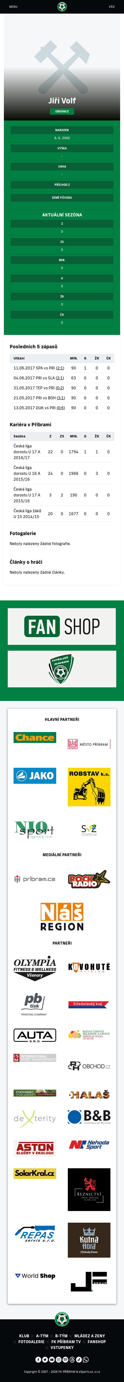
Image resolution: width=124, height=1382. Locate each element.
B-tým (61, 1335)
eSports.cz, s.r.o (89, 1371)
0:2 (60, 387)
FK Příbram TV (66, 1341)
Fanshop (97, 1341)
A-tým (42, 1335)
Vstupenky (62, 1347)
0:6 (61, 407)
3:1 (61, 397)
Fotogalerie (31, 1341)
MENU (13, 7)
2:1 (60, 368)
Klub (24, 1335)
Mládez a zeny (89, 1335)
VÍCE (112, 7)
